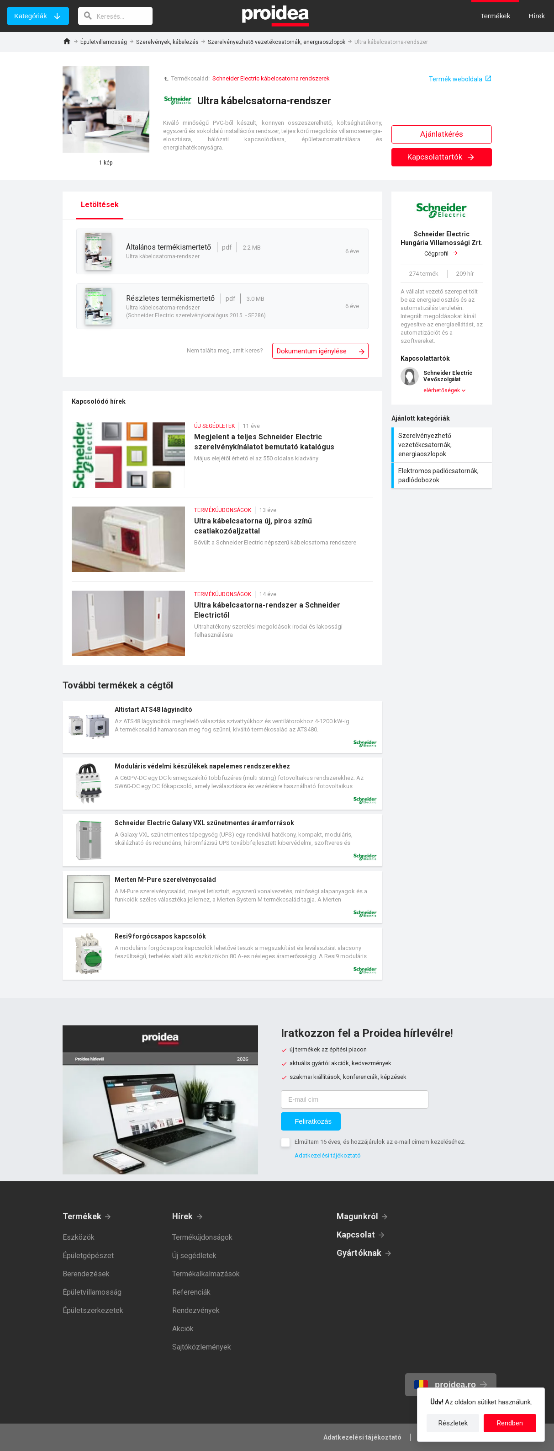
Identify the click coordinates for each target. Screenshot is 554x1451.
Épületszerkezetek (93, 1310)
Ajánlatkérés (441, 134)
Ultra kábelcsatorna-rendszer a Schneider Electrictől (222, 628)
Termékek (82, 1216)
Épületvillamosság (103, 42)
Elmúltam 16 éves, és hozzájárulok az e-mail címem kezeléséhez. (380, 1141)
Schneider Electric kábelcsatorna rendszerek (271, 78)
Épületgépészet (88, 1255)
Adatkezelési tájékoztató (328, 1155)
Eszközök (79, 1237)
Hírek (182, 1216)
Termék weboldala (455, 79)
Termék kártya (222, 727)
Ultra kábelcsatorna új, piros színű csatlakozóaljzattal (222, 544)
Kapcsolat (356, 1234)
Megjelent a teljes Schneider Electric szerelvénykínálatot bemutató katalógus (222, 459)
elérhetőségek (441, 390)
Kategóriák (30, 16)
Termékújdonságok (202, 1237)
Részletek (453, 1423)
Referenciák (191, 1292)
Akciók (183, 1328)
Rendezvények (196, 1310)
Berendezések (86, 1274)
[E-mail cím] (354, 1099)
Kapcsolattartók (441, 156)
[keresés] (115, 16)
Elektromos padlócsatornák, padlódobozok (443, 475)
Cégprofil (442, 243)
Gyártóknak (359, 1253)
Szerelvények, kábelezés (167, 42)
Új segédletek (194, 1255)
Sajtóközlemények (201, 1347)
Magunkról (358, 1216)
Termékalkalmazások (206, 1274)
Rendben (510, 1423)
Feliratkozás (313, 1121)
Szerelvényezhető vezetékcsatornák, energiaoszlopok (276, 42)
